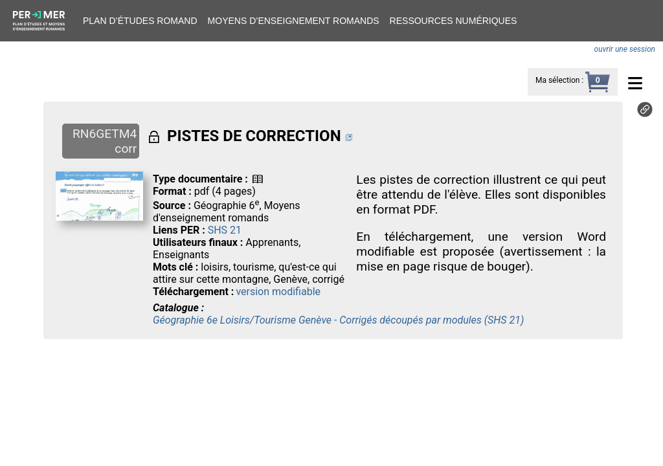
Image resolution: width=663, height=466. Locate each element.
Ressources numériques (453, 21)
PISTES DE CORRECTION (254, 136)
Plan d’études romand (140, 21)
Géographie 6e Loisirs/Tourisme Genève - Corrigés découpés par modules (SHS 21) (338, 320)
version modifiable (278, 291)
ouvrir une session (624, 49)
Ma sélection (557, 80)
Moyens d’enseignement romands (293, 21)
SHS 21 (225, 230)
